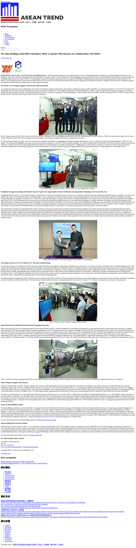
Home (6, 34)
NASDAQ (8, 527)
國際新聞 (8, 481)
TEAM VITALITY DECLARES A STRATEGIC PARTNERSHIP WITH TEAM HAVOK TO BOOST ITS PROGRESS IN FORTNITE (43, 502)
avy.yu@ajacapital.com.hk (13, 447)
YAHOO (7, 525)
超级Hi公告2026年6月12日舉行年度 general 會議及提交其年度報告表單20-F (26, 515)
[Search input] (9, 50)
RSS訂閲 (7, 492)
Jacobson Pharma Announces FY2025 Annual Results (17, 461)
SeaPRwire (8, 35)
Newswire (8, 530)
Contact (7, 44)
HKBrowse (8, 537)
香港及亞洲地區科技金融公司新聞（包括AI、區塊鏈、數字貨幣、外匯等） (38, 544)
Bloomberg (8, 529)
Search (3, 47)
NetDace (7, 536)
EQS (6, 41)
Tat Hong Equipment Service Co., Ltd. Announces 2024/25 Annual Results (24, 463)
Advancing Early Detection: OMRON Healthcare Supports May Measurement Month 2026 (29, 508)
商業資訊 (8, 483)
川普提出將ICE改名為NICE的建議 (12, 510)
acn (11, 58)
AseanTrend (8, 541)
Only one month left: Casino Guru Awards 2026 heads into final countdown (24, 504)
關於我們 (8, 490)
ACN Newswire (10, 37)
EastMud (7, 532)
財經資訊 (8, 485)
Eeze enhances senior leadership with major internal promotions (21, 506)
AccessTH (8, 539)
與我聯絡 (8, 488)
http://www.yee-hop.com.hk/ (47, 420)
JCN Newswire (9, 39)
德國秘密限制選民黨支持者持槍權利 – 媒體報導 (17, 501)
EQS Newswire (9, 479)
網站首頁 (8, 472)
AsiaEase (7, 534)
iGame (7, 42)
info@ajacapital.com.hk (30, 447)
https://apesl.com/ (36, 435)
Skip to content (5, 1)
